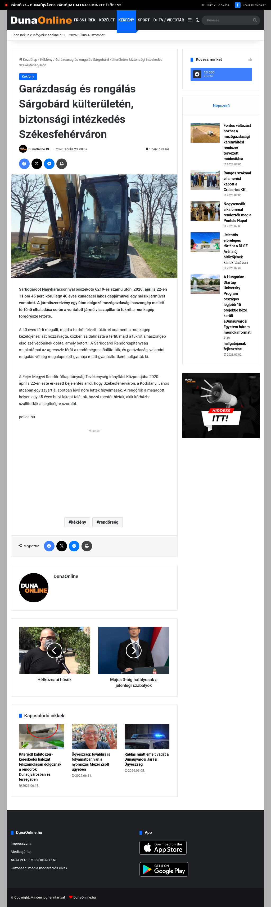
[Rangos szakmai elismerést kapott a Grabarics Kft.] (205, 180)
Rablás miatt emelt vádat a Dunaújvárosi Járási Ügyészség (147, 759)
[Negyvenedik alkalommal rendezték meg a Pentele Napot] (205, 211)
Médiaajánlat (21, 851)
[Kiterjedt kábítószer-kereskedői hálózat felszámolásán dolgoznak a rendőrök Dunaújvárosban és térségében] (41, 736)
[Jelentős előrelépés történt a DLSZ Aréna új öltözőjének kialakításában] (205, 242)
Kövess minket (250, 5)
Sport (144, 20)
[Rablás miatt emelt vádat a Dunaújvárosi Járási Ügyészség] (147, 736)
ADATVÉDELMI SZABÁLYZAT (34, 860)
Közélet (107, 20)
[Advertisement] (94, 471)
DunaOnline (37, 149)
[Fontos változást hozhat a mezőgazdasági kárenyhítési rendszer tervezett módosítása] (205, 133)
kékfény (78, 522)
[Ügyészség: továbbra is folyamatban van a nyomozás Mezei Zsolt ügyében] (94, 736)
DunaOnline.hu (85, 897)
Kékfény (126, 20)
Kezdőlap (28, 60)
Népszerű (221, 105)
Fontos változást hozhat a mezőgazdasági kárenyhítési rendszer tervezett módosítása (237, 142)
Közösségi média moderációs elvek (39, 868)
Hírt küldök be (215, 5)
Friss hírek (85, 20)
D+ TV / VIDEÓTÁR (168, 20)
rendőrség (108, 522)
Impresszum (21, 843)
